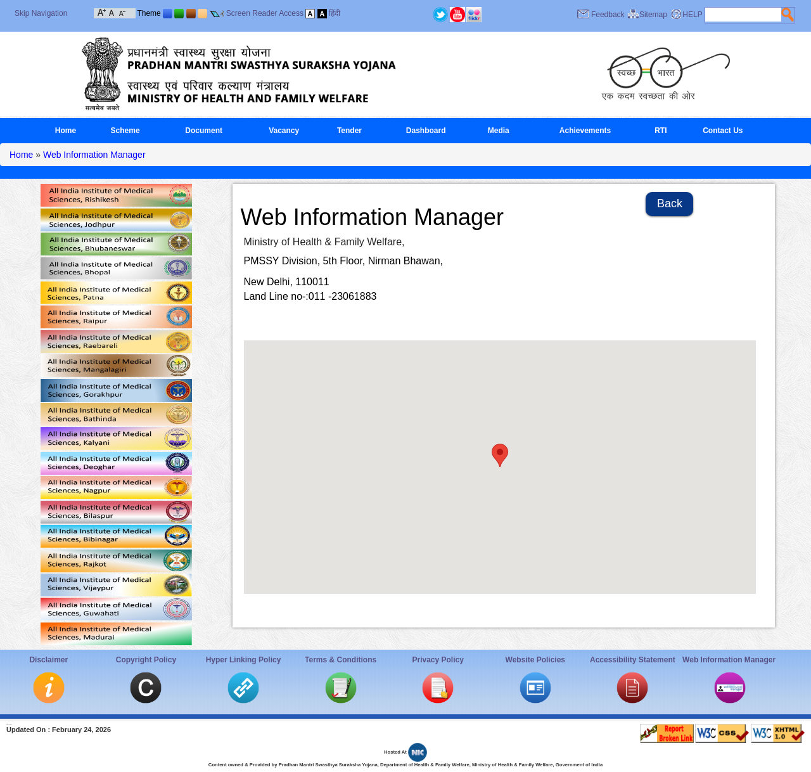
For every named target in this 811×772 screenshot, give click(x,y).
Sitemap (653, 14)
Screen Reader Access (264, 13)
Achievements (585, 130)
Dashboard (426, 130)
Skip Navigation (41, 13)
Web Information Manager (94, 155)
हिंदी (334, 13)
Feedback (608, 14)
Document (203, 130)
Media (498, 130)
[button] (500, 455)
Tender (349, 130)
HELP (692, 14)
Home (65, 130)
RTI (661, 130)
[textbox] (743, 15)
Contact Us (723, 130)
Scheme (125, 130)
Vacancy (284, 130)
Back (669, 203)
